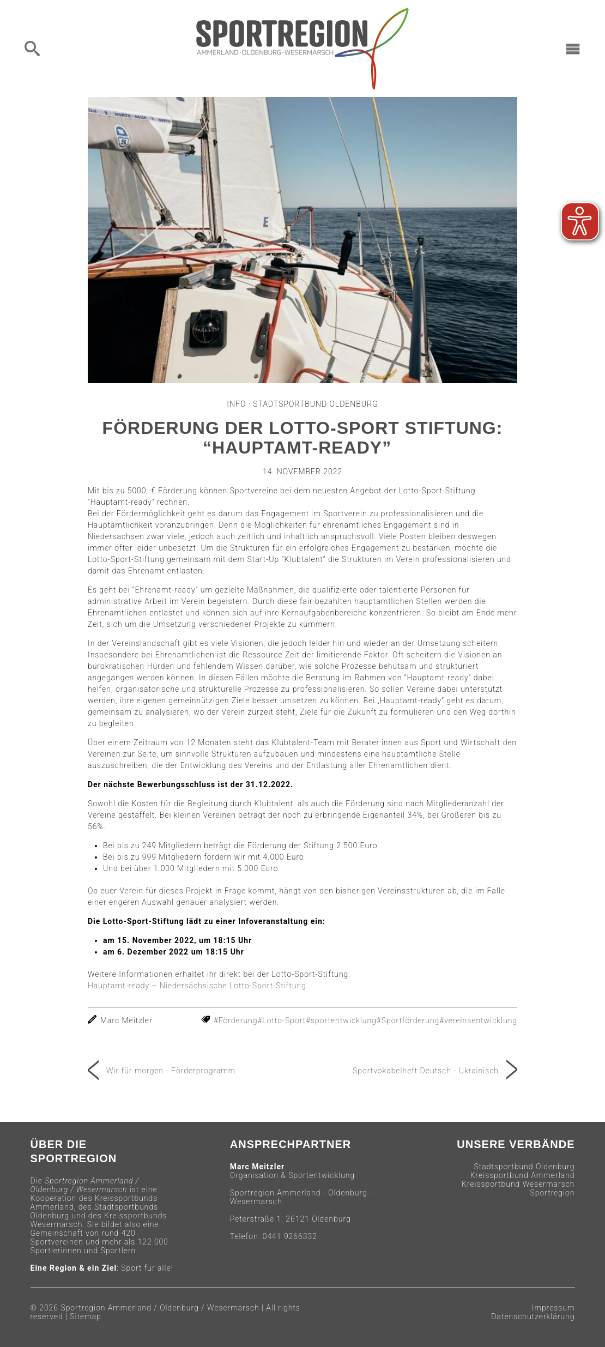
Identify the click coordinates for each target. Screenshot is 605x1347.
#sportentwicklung (341, 1020)
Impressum (553, 1307)
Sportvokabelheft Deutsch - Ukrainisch (426, 1070)
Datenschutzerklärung (532, 1316)
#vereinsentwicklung (478, 1020)
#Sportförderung (408, 1020)
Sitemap (85, 1316)
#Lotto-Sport (281, 1020)
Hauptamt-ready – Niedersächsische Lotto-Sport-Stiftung (197, 985)
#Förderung (236, 1020)
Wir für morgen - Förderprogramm (170, 1070)
